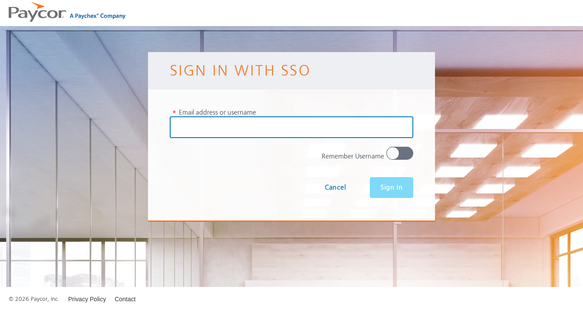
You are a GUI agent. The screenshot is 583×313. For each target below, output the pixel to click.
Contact (125, 299)
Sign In (391, 187)
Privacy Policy (87, 299)
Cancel (335, 187)
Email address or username (214, 112)
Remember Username (353, 156)
